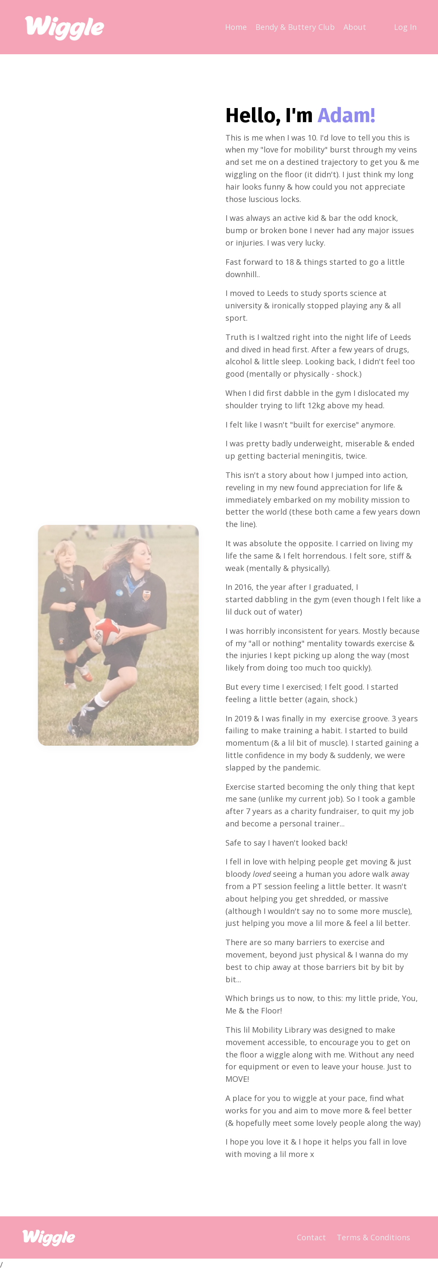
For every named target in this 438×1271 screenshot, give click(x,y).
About (354, 27)
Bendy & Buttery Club (295, 27)
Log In (405, 27)
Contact (311, 1237)
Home (236, 27)
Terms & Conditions (373, 1237)
